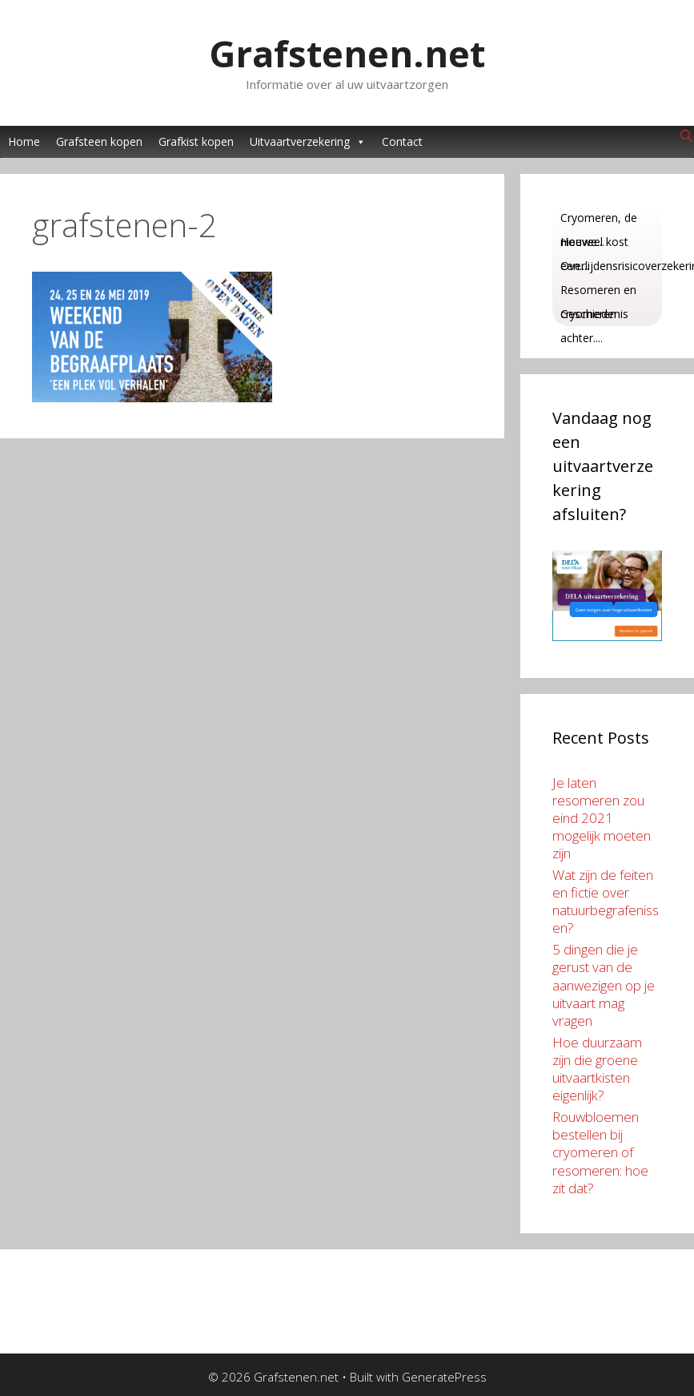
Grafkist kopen (196, 141)
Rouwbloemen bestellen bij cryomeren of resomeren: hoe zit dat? (600, 1152)
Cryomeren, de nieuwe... (598, 220)
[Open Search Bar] (686, 136)
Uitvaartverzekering (308, 142)
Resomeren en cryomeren (598, 292)
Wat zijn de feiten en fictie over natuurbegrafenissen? (605, 901)
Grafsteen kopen (99, 141)
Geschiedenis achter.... (594, 316)
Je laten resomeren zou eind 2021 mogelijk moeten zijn (601, 817)
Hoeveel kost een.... (594, 244)
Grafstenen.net (347, 53)
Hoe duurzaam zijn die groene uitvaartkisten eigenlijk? (597, 1068)
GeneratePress (444, 1377)
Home (24, 141)
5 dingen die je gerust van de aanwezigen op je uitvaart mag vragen (603, 984)
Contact (402, 141)
